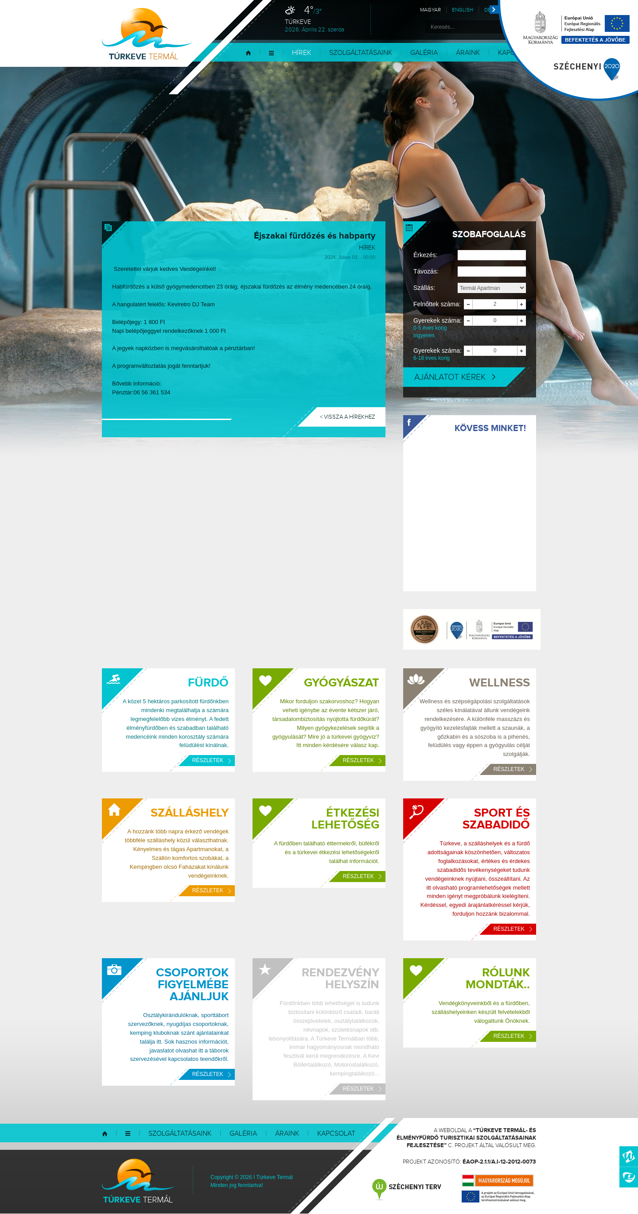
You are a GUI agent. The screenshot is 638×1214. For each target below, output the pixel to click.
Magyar (430, 10)
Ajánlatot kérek (454, 377)
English (462, 10)
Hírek (301, 53)
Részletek (211, 760)
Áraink (468, 53)
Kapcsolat (336, 1133)
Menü (271, 53)
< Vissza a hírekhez (347, 416)
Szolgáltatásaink (360, 53)
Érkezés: (425, 254)
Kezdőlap (248, 53)
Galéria (424, 53)
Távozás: (426, 271)
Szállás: (424, 287)
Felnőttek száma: (437, 304)
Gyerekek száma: (438, 328)
